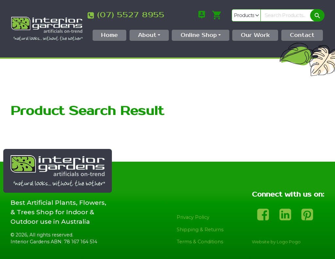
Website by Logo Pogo (276, 241)
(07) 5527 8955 (131, 15)
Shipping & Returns (200, 230)
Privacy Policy (193, 217)
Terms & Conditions (200, 242)
